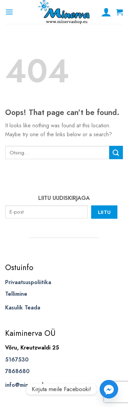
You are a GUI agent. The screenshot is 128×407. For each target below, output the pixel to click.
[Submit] (116, 152)
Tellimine (16, 294)
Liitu (104, 212)
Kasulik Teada (22, 307)
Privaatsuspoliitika (28, 282)
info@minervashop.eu (32, 385)
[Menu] (9, 11)
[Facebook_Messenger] (109, 389)
